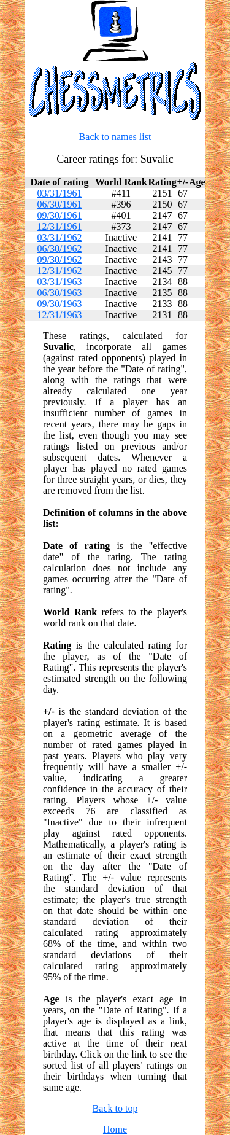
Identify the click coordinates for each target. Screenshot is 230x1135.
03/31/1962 (59, 237)
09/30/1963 (59, 303)
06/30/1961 (59, 204)
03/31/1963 (59, 281)
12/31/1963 (59, 315)
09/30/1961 (59, 215)
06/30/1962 (59, 248)
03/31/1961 (59, 193)
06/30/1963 (59, 292)
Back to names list (115, 136)
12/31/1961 (59, 226)
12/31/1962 (59, 270)
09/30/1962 (59, 259)
